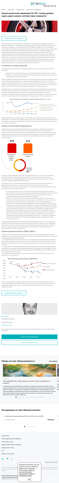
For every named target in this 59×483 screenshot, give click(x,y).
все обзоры (53, 361)
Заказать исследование (29, 337)
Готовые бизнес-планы (7, 441)
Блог (3, 450)
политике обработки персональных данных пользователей (27, 472)
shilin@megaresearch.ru (7, 325)
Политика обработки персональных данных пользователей (16, 475)
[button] (18, 397)
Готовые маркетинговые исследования (11, 438)
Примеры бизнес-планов (8, 447)
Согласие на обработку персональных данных (13, 477)
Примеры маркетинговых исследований (11, 444)
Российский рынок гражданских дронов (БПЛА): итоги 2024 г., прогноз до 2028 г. (24, 416)
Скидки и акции (5, 435)
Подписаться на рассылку (8, 453)
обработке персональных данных (27, 475)
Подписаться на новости (14, 38)
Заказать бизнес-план (29, 342)
